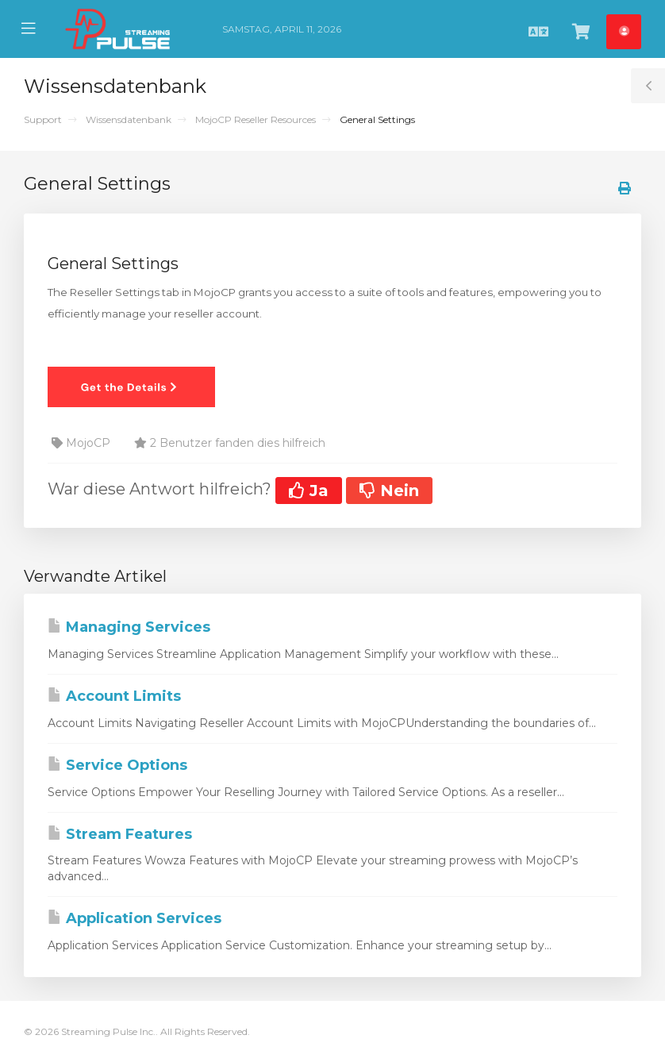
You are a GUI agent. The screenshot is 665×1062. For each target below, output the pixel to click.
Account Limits (114, 696)
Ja (309, 490)
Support (43, 119)
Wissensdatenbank (128, 119)
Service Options (117, 765)
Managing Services (129, 627)
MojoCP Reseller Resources (255, 119)
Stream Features (120, 834)
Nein (389, 490)
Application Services (134, 918)
